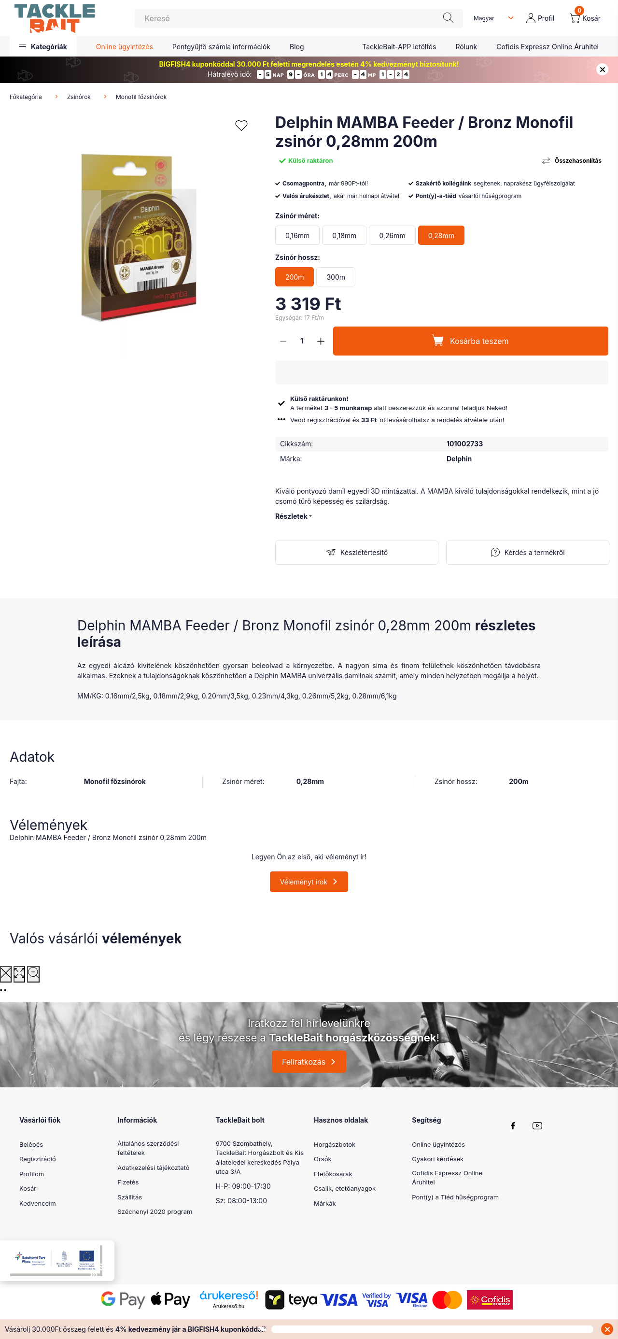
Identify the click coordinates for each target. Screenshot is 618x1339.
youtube (537, 1126)
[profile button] (540, 18)
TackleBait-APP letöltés (399, 47)
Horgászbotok (334, 1144)
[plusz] (320, 341)
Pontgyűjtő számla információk (221, 47)
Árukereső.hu (228, 1306)
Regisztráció (37, 1159)
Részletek (291, 516)
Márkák (325, 1203)
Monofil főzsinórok (141, 96)
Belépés (31, 1144)
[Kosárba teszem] (470, 341)
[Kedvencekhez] (241, 126)
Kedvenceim (37, 1203)
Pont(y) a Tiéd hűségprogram (455, 1197)
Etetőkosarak (333, 1174)
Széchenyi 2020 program (154, 1211)
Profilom (31, 1174)
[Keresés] (299, 18)
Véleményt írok (303, 882)
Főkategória (26, 96)
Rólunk (466, 47)
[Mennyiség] (302, 341)
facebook (513, 1126)
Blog (297, 47)
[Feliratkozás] (356, 553)
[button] (43, 46)
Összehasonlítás (578, 160)
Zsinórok (79, 96)
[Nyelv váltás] (491, 18)
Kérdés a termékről (535, 552)
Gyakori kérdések (438, 1159)
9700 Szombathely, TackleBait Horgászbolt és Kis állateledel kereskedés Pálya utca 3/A (260, 1158)
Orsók (323, 1159)
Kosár (27, 1188)
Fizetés (128, 1182)
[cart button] (585, 18)
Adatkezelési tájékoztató (153, 1167)
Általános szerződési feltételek (148, 1148)
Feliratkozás (303, 1062)
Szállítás (129, 1197)
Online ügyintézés (124, 47)
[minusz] (283, 341)
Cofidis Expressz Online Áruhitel (547, 47)
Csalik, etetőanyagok (345, 1188)
